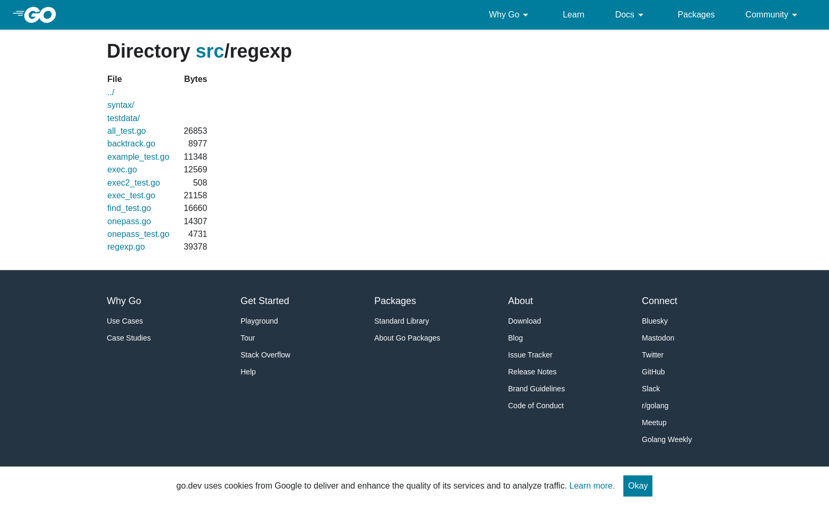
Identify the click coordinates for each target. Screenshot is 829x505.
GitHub (653, 372)
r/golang (655, 405)
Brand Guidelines (536, 388)
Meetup (654, 422)
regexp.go (126, 246)
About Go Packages (407, 338)
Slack (651, 388)
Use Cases (125, 321)
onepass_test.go (138, 233)
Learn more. (592, 485)
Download (524, 321)
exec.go (122, 169)
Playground (259, 321)
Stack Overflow (265, 355)
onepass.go (129, 221)
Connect (659, 301)
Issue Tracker (530, 355)
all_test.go (126, 130)
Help (248, 372)
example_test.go (138, 156)
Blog (515, 338)
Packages (696, 14)
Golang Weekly (667, 439)
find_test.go (129, 208)
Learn (573, 14)
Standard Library (401, 321)
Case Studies (129, 338)
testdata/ (123, 118)
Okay (638, 485)
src (210, 51)
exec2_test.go (133, 182)
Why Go (510, 14)
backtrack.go (131, 143)
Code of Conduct (536, 405)
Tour (248, 338)
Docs (631, 14)
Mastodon (658, 338)
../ (110, 92)
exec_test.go (131, 195)
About (520, 301)
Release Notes (532, 372)
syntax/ (120, 104)
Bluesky (655, 321)
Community (773, 14)
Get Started (265, 301)
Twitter (653, 355)
